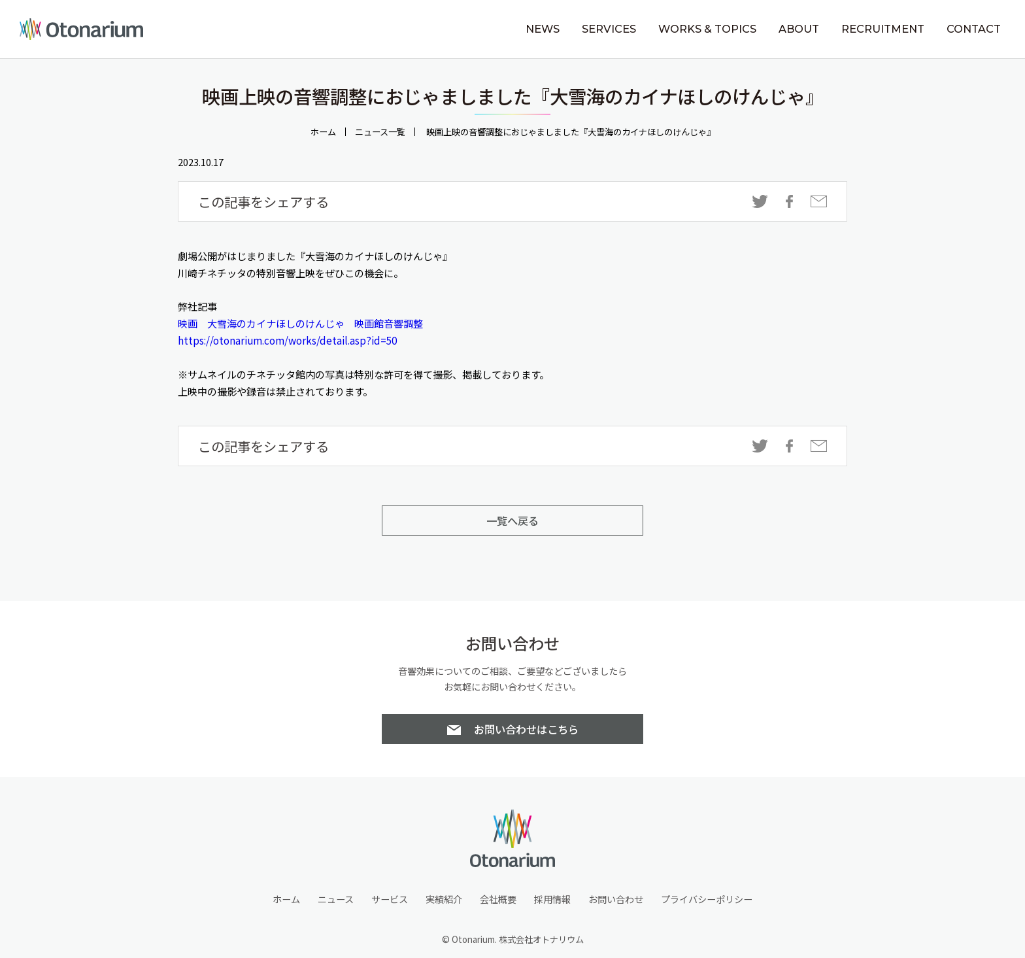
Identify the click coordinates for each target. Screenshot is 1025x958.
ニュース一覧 (380, 132)
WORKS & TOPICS (707, 28)
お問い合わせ (615, 899)
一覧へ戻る (512, 520)
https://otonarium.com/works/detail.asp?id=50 (287, 340)
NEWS (543, 28)
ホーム (323, 132)
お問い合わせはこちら (526, 729)
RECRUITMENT (882, 28)
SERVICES (609, 28)
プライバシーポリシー (706, 899)
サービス (389, 899)
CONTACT (974, 28)
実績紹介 (444, 899)
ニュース (336, 899)
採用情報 (552, 899)
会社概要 (498, 899)
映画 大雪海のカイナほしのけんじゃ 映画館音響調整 (300, 323)
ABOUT (799, 28)
